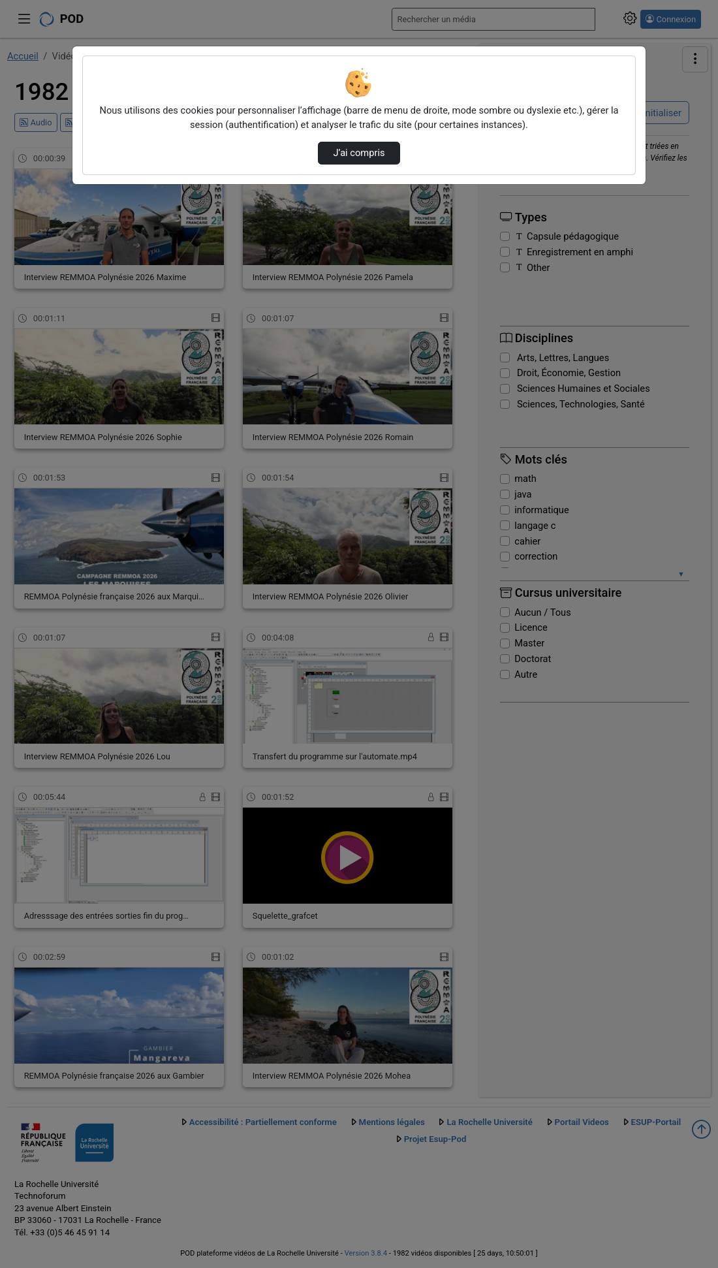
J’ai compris (358, 153)
